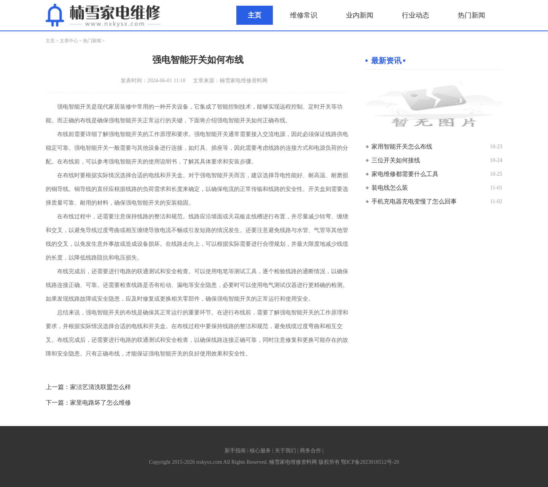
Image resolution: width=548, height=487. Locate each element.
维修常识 (303, 15)
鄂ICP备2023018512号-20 (370, 462)
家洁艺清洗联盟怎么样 (100, 387)
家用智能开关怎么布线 (401, 146)
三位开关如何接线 (395, 160)
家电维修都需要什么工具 (404, 174)
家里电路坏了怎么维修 (100, 402)
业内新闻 (359, 15)
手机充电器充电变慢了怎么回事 (414, 201)
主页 (254, 15)
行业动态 (415, 15)
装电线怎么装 (389, 187)
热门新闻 (471, 15)
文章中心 (69, 40)
